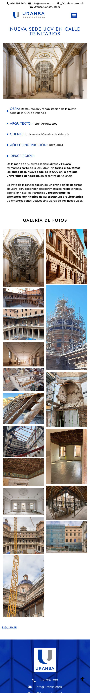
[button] (74, 15)
